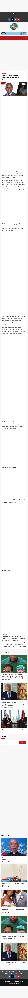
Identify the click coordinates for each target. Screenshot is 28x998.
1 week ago (11, 731)
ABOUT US (21, 15)
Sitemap (15, 17)
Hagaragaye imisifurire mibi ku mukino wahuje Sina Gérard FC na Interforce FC (14, 644)
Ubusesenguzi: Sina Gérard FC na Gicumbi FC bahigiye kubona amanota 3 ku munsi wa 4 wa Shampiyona (14, 637)
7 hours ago (11, 861)
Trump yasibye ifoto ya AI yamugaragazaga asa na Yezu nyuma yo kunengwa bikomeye (13, 704)
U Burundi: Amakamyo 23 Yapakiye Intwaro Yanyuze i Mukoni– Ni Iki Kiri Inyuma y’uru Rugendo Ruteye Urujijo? (13, 676)
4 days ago (11, 679)
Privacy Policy (9, 17)
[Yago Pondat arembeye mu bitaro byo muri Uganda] (14, 873)
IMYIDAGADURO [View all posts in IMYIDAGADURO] (6, 879)
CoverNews (10, 983)
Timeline (20, 17)
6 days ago (11, 707)
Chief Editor (5, 80)
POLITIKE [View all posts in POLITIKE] (4, 905)
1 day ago (11, 886)
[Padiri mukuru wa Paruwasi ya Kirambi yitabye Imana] (14, 847)
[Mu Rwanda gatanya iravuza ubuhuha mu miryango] (14, 898)
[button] (2, 37)
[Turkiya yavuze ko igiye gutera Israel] (14, 719)
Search (3, 737)
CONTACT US (13, 15)
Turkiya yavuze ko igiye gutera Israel (12, 729)
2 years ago (12, 80)
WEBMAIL (6, 15)
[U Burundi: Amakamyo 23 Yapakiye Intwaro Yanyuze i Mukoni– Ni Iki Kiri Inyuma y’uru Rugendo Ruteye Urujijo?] (14, 664)
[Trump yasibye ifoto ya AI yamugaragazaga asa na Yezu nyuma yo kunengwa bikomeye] (14, 691)
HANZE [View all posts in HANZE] (4, 73)
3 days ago (11, 912)
